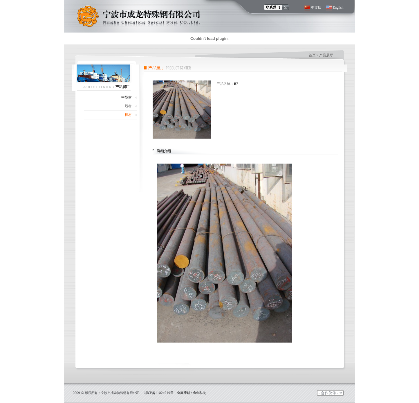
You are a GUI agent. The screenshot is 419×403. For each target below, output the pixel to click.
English (338, 8)
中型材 (126, 97)
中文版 (316, 8)
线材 (128, 106)
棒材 (128, 115)
